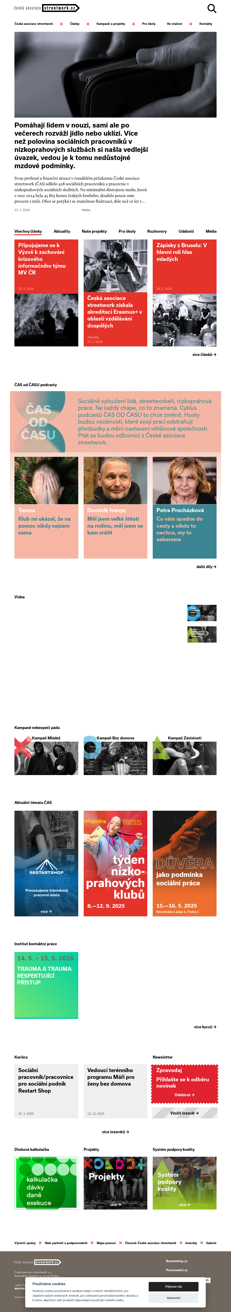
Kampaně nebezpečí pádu (37, 728)
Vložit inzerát (184, 1113)
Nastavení (173, 1298)
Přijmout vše (173, 1286)
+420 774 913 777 (24, 1284)
